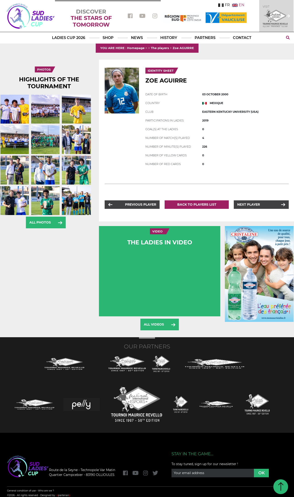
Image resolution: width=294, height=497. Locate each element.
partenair (63, 495)
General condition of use (21, 490)
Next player (248, 204)
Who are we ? (46, 490)
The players (160, 48)
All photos (40, 222)
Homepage (135, 48)
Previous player (140, 204)
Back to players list (196, 204)
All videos (154, 324)
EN (238, 5)
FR (224, 5)
